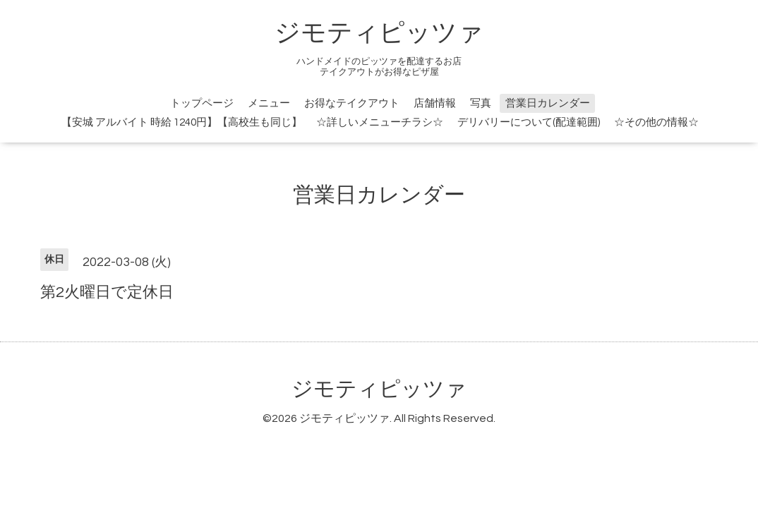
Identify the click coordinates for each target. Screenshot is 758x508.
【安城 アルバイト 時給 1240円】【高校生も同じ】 (181, 122)
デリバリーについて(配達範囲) (528, 122)
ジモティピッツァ (379, 33)
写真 (480, 103)
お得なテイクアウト (351, 103)
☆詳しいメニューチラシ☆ (379, 122)
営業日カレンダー (547, 103)
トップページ (202, 103)
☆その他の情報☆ (656, 122)
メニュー (269, 103)
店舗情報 (435, 103)
